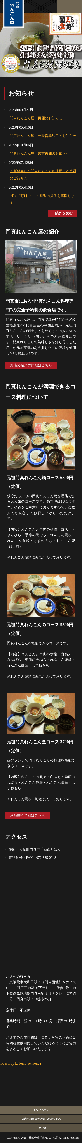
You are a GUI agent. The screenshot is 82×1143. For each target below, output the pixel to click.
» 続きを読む (62, 213)
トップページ (41, 1109)
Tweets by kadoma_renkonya (20, 1063)
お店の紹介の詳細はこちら (31, 365)
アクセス (41, 1128)
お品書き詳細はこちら (27, 815)
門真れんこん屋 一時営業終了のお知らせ (43, 136)
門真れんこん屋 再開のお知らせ (36, 118)
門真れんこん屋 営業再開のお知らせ (39, 153)
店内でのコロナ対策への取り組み (41, 1119)
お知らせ (21, 93)
